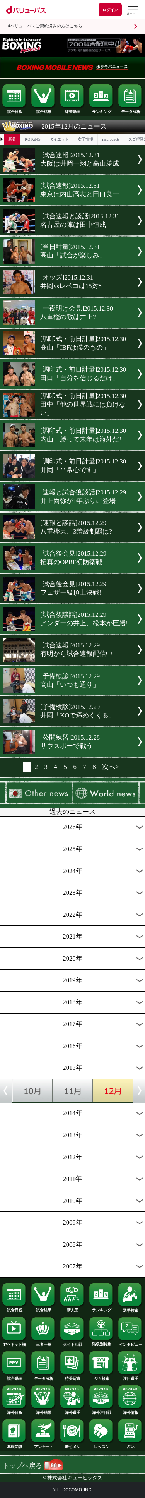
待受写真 (72, 1377)
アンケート (43, 1445)
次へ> (110, 767)
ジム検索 (101, 1377)
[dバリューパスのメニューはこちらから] (132, 10)
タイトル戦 (72, 1343)
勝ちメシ (72, 1445)
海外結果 (43, 1411)
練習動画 (72, 110)
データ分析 (130, 110)
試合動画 (14, 1377)
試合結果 (43, 110)
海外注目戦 (101, 1411)
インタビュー (130, 1343)
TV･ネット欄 (14, 1343)
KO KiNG (32, 139)
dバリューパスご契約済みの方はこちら (45, 26)
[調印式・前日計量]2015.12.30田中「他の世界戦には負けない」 (83, 404)
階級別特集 (101, 1342)
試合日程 (14, 110)
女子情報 (85, 139)
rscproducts (110, 139)
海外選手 (72, 1411)
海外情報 (130, 1411)
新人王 (72, 1308)
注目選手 (130, 1377)
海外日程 (14, 1411)
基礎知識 (14, 1445)
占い (130, 1445)
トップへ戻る (33, 1465)
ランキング (101, 110)
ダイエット (59, 139)
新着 (12, 139)
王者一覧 (43, 1343)
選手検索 (130, 1309)
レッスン (101, 1445)
